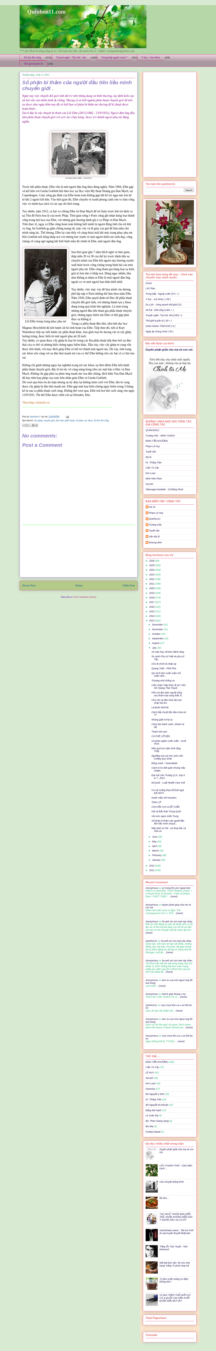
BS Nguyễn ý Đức (155, 1094)
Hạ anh (149, 484)
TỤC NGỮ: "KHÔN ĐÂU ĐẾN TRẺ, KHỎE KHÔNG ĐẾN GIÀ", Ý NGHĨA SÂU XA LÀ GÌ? (176, 1217)
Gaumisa (150, 1088)
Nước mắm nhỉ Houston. (164, 797)
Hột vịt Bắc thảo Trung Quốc (166, 811)
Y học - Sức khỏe (150, 57)
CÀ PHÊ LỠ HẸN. (160, 736)
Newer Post (28, 585)
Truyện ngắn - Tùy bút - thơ (71, 57)
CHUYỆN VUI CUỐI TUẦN (165, 806)
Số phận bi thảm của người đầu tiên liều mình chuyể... (167, 822)
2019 (152, 593)
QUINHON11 (152, 430)
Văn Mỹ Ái (154, 536)
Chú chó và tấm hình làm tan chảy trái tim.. (166, 701)
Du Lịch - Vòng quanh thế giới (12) (164, 304)
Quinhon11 (35, 416)
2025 (152, 565)
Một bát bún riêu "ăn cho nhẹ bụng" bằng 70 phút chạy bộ (174, 1264)
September (158, 638)
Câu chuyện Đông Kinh (171, 1181)
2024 (152, 569)
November (158, 629)
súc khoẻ (88, 420)
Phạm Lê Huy (156, 513)
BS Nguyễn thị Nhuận (157, 1105)
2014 (152, 616)
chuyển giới (49, 420)
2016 (152, 607)
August (156, 643)
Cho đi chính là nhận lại (163, 663)
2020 (152, 588)
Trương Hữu (155, 524)
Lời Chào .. (151, 288)
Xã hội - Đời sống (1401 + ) (160, 310)
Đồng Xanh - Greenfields (164, 763)
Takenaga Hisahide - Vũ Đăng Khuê (164, 489)
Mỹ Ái (149, 457)
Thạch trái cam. (159, 731)
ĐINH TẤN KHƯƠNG (157, 441)
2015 (152, 611)
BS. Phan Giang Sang (157, 1121)
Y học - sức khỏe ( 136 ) (158, 299)
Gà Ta (152, 507)
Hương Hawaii (153, 1131)
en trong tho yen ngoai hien (176, 888)
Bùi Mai (150, 1126)
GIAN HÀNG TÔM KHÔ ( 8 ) (161, 326)
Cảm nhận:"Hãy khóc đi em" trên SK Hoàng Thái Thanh (168, 686)
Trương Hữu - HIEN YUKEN (160, 435)
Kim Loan (151, 473)
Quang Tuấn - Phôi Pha (163, 668)
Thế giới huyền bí (33, 63)
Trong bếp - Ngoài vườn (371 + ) (162, 293)
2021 (152, 583)
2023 (152, 574)
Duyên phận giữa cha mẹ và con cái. (169, 349)
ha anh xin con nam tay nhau (177, 921)
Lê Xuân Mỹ (152, 1115)
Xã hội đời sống (32, 57)
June (155, 836)
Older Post (129, 585)
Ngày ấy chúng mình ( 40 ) (159, 331)
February (157, 855)
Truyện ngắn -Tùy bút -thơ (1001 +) (164, 315)
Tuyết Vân (151, 451)
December (158, 624)
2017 (152, 602)
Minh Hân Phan (154, 478)
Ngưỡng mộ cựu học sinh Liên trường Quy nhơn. (167, 757)
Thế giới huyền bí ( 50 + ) (159, 320)
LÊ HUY (150, 1072)
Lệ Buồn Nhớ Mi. (160, 707)
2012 (152, 865)
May (154, 841)
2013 (152, 620)
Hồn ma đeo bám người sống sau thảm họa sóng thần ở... (167, 694)
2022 (152, 579)
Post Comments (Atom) (85, 597)
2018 (152, 597)
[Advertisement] (78, 551)
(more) (174, 896)
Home (79, 585)
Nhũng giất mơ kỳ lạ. (162, 719)
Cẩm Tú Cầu (152, 467)
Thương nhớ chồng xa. (163, 680)
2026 (152, 560)
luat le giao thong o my (174, 994)
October (156, 634)
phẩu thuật (70, 420)
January (156, 860)
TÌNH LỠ (156, 802)
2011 (152, 870)
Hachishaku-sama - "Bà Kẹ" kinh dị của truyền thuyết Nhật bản (176, 1232)
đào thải (60, 420)
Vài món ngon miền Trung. (165, 816)
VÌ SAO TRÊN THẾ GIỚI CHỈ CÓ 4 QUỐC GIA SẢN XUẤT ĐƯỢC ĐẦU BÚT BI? (174, 1298)
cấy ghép (38, 420)
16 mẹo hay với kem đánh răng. (167, 651)
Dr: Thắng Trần (153, 462)
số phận (79, 420)
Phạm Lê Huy (153, 446)
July (154, 647)
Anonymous (152, 888)
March (155, 850)
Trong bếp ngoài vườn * (114, 57)
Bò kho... (164, 1198)
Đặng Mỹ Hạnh (153, 1110)
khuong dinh (155, 542)
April (154, 846)
